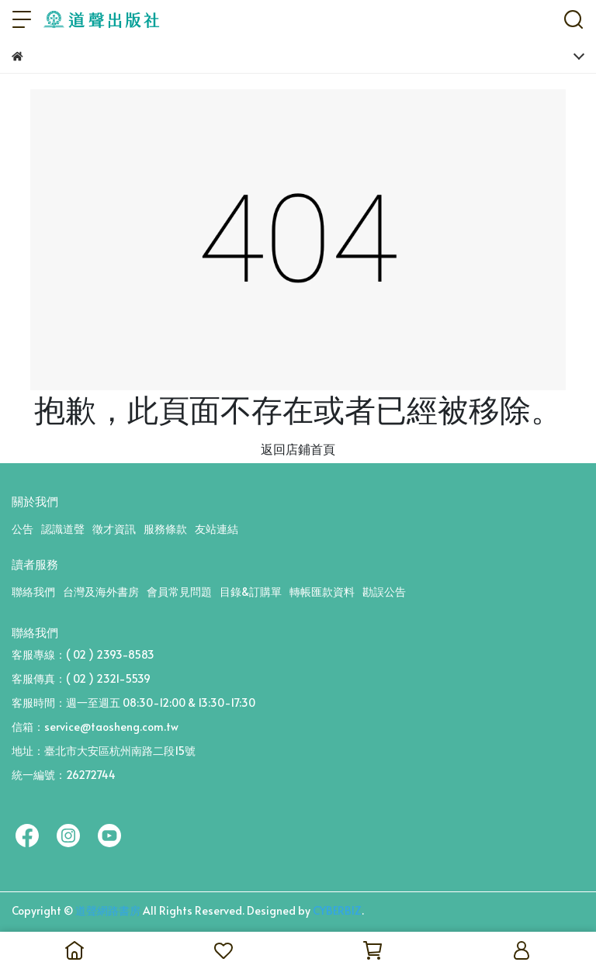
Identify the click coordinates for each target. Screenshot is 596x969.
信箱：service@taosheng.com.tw (95, 726)
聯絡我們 (33, 591)
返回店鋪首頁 (298, 448)
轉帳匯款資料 (322, 591)
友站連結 (216, 528)
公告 (22, 528)
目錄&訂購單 (251, 591)
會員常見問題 (179, 591)
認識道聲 (63, 528)
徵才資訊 (114, 528)
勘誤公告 (384, 591)
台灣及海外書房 (101, 591)
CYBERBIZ (337, 910)
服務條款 (165, 528)
